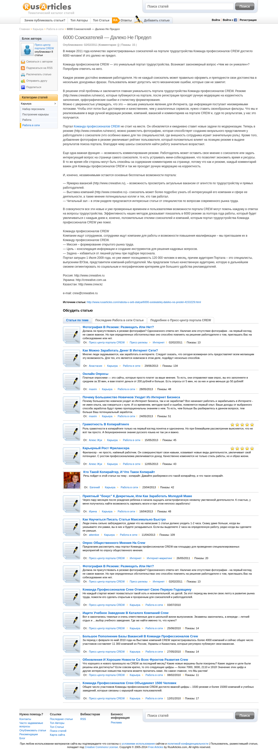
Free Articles (155, 747)
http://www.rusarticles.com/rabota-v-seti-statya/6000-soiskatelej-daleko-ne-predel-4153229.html (144, 302)
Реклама (116, 722)
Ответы (126, 20)
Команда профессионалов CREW (97, 126)
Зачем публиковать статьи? (44, 20)
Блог (22, 738)
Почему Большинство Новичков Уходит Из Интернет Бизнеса (131, 397)
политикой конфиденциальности (187, 743)
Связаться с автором (39, 61)
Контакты (25, 719)
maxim (93, 389)
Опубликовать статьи (32, 730)
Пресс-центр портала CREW (107, 342)
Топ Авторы (79, 20)
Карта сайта (57, 734)
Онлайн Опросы (95, 374)
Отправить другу (36, 80)
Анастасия (95, 365)
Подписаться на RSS (39, 67)
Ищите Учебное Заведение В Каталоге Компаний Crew (125, 613)
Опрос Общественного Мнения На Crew (114, 543)
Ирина (93, 511)
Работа (26, 119)
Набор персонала (33, 108)
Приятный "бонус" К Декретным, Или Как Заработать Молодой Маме (137, 496)
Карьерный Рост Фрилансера (106, 448)
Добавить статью (157, 20)
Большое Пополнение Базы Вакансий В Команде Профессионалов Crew (140, 636)
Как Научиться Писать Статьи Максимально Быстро (124, 519)
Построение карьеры (35, 114)
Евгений (95, 487)
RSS (83, 719)
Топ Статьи (101, 20)
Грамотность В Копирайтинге (106, 424)
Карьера (38, 29)
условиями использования (138, 743)
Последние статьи (61, 719)
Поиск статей (58, 730)
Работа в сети (55, 29)
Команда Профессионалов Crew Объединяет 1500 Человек (129, 683)
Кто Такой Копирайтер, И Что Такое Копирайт (119, 472)
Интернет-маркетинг (159, 558)
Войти (216, 19)
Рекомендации (28, 734)
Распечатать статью (38, 74)
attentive (94, 534)
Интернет (159, 342)
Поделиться (33, 87)
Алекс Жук (95, 440)
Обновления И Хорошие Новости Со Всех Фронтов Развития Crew (135, 659)
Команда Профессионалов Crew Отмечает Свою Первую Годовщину (137, 589)
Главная (24, 29)
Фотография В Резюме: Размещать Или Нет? (118, 327)
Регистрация (248, 19)
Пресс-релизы (138, 342)
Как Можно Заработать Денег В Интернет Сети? (120, 350)
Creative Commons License (101, 747)
